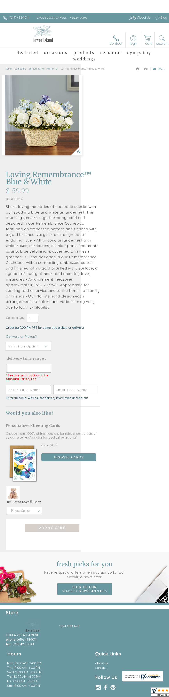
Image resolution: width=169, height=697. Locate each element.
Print (142, 69)
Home (8, 68)
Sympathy (20, 68)
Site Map (152, 681)
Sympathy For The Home (43, 68)
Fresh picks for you (84, 510)
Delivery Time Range (99, 290)
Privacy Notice (100, 681)
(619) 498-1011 (19, 17)
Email (159, 69)
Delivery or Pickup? (102, 265)
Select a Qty (96, 246)
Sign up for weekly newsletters (84, 530)
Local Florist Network (128, 681)
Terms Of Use (77, 681)
